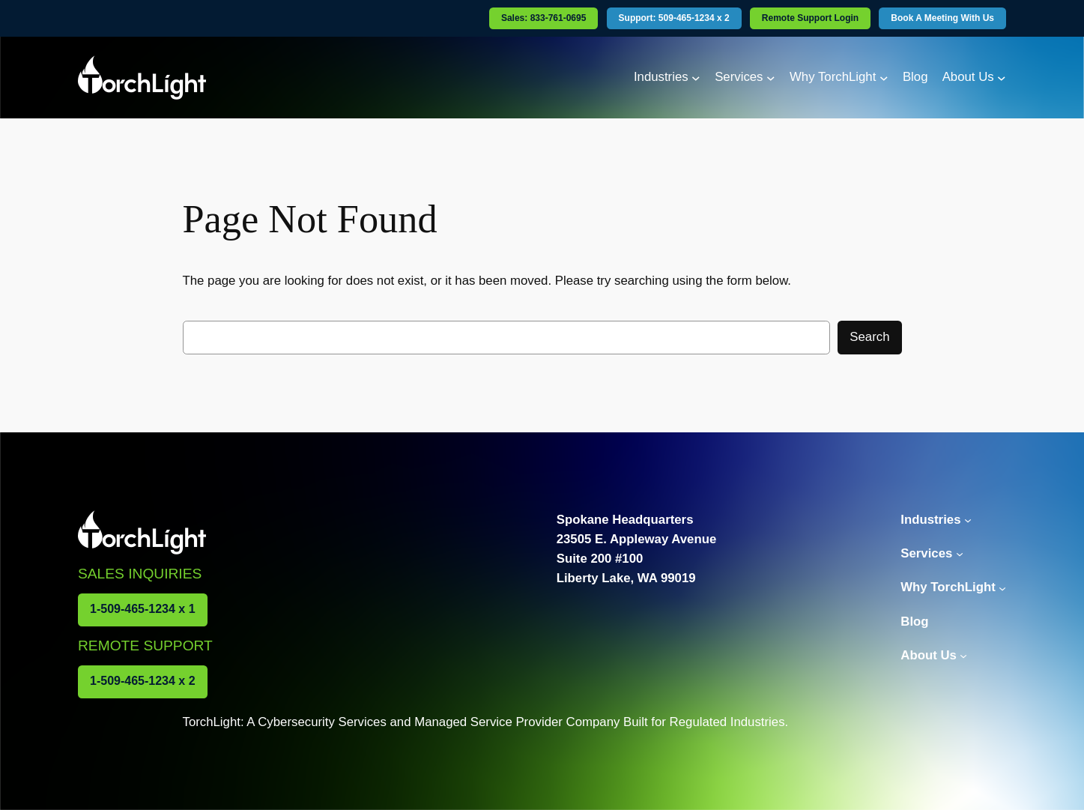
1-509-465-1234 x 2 (143, 680)
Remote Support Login (810, 18)
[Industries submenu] (695, 77)
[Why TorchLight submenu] (883, 77)
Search (869, 337)
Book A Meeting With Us (942, 18)
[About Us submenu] (1001, 77)
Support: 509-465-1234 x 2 (674, 18)
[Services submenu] (770, 77)
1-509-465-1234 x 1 (143, 608)
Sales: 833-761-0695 (543, 18)
